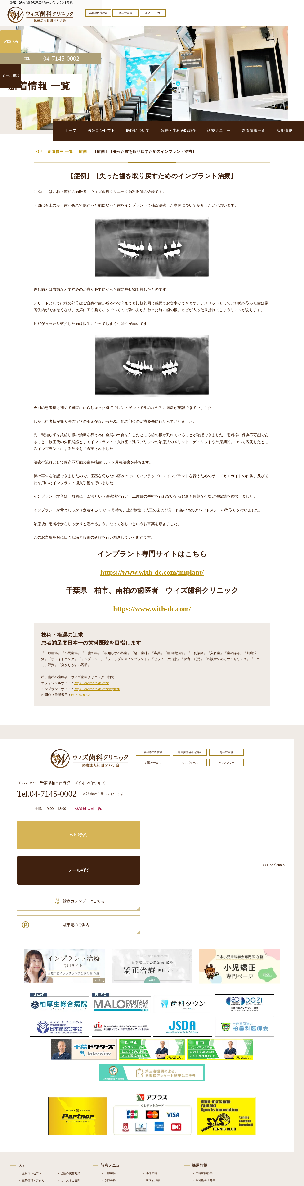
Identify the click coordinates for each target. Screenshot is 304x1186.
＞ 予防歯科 (108, 1109)
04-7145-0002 (80, 695)
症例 (83, 152)
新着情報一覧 (264, 130)
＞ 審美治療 (108, 1131)
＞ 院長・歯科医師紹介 (32, 1124)
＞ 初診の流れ (27, 1138)
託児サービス (153, 13)
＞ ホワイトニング (112, 1124)
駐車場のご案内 (110, 849)
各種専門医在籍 (98, 13)
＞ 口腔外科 (149, 1116)
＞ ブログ (63, 1124)
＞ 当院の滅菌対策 (68, 1102)
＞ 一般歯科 (108, 1102)
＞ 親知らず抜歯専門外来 (117, 1116)
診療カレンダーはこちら (52, 849)
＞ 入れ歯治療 (110, 1138)
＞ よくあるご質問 (68, 1110)
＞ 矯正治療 (149, 1131)
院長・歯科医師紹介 (205, 130)
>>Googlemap (274, 865)
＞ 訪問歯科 (149, 1152)
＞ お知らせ (64, 1117)
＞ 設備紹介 (25, 1131)
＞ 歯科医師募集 (202, 1102)
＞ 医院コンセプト (30, 1102)
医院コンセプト (144, 130)
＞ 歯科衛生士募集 (203, 1109)
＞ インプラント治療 (155, 1124)
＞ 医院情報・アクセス (32, 1110)
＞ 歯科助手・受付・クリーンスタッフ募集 (219, 1116)
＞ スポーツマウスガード (117, 1145)
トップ (121, 130)
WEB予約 (47, 827)
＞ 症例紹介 (64, 1131)
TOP (38, 152)
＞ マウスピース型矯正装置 (159, 1145)
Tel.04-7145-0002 (46, 794)
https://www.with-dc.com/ (152, 609)
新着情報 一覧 (60, 152)
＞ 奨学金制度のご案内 (32, 1117)
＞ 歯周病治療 (151, 1109)
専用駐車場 (125, 13)
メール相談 (110, 827)
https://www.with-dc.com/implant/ (152, 572)
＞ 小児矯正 (149, 1138)
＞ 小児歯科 (149, 1102)
